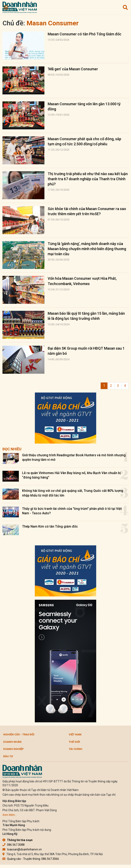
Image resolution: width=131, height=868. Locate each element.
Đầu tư (8, 756)
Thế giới (74, 741)
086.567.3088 (13, 844)
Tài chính (75, 749)
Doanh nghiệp (13, 749)
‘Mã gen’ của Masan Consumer (73, 69)
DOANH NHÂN (12, 741)
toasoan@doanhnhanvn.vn (22, 849)
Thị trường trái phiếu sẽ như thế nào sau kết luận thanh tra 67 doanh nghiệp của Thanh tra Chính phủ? (88, 179)
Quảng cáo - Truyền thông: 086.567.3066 (30, 858)
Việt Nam (75, 734)
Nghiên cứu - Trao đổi (18, 734)
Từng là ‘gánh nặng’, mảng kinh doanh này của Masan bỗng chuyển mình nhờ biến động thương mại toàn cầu (87, 249)
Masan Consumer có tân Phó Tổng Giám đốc (84, 34)
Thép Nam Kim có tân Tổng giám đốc (50, 526)
